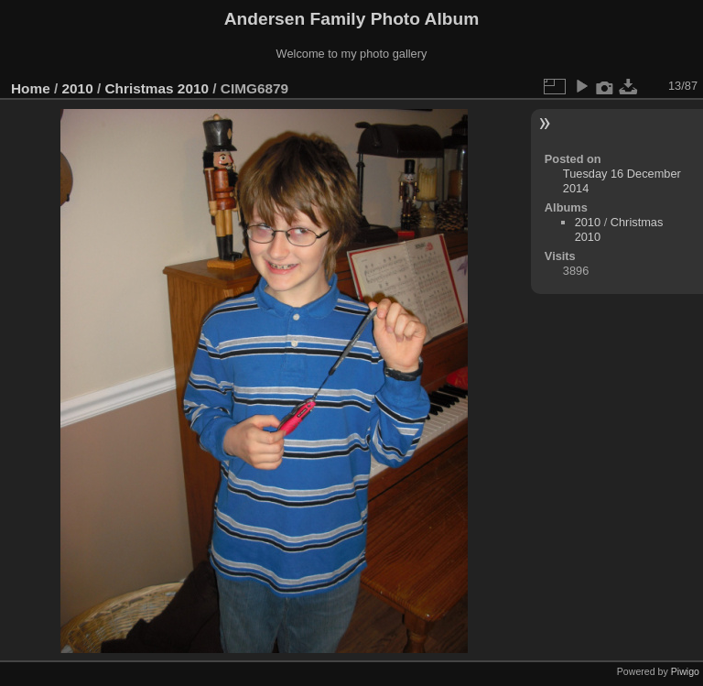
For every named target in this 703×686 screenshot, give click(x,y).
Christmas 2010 (156, 88)
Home (30, 88)
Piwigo (685, 671)
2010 (77, 88)
